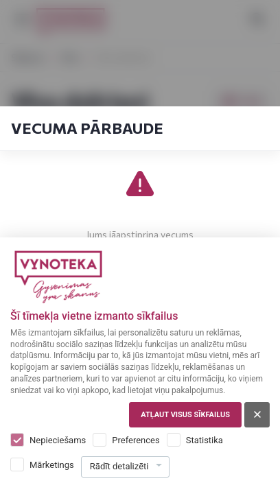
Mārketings (52, 465)
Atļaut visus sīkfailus (185, 414)
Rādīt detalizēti (119, 466)
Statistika (204, 440)
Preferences (135, 440)
